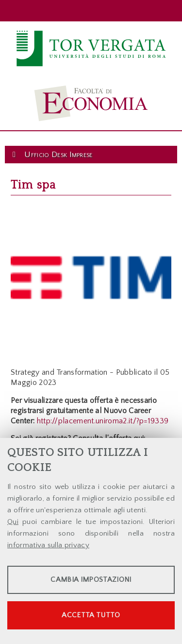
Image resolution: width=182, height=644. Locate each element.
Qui (12, 522)
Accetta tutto (91, 615)
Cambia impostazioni (90, 579)
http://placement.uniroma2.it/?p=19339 (103, 421)
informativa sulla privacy (48, 545)
